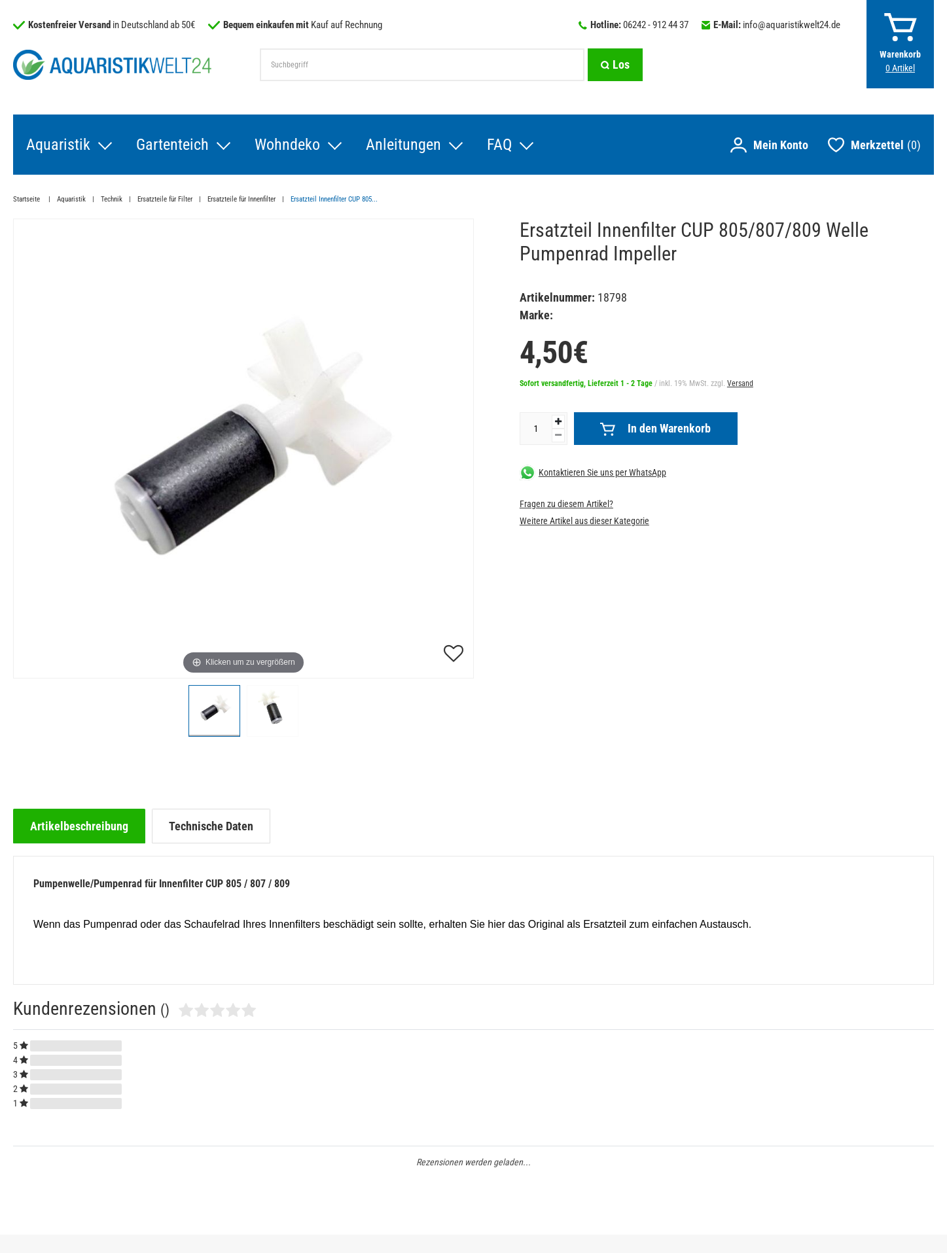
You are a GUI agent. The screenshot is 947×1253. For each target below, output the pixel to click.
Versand (740, 383)
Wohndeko (287, 144)
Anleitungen (403, 144)
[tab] (79, 826)
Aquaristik (58, 144)
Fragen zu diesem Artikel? (566, 504)
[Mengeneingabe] (536, 428)
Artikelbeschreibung (79, 826)
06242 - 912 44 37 (655, 25)
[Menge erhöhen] (558, 422)
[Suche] (615, 64)
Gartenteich (172, 144)
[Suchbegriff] (422, 64)
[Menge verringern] (558, 435)
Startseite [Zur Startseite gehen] (27, 199)
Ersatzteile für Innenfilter (241, 199)
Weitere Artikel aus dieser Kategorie (584, 521)
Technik (111, 199)
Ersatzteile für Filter (164, 199)
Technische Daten (211, 826)
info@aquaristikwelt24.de (791, 25)
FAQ (499, 144)
